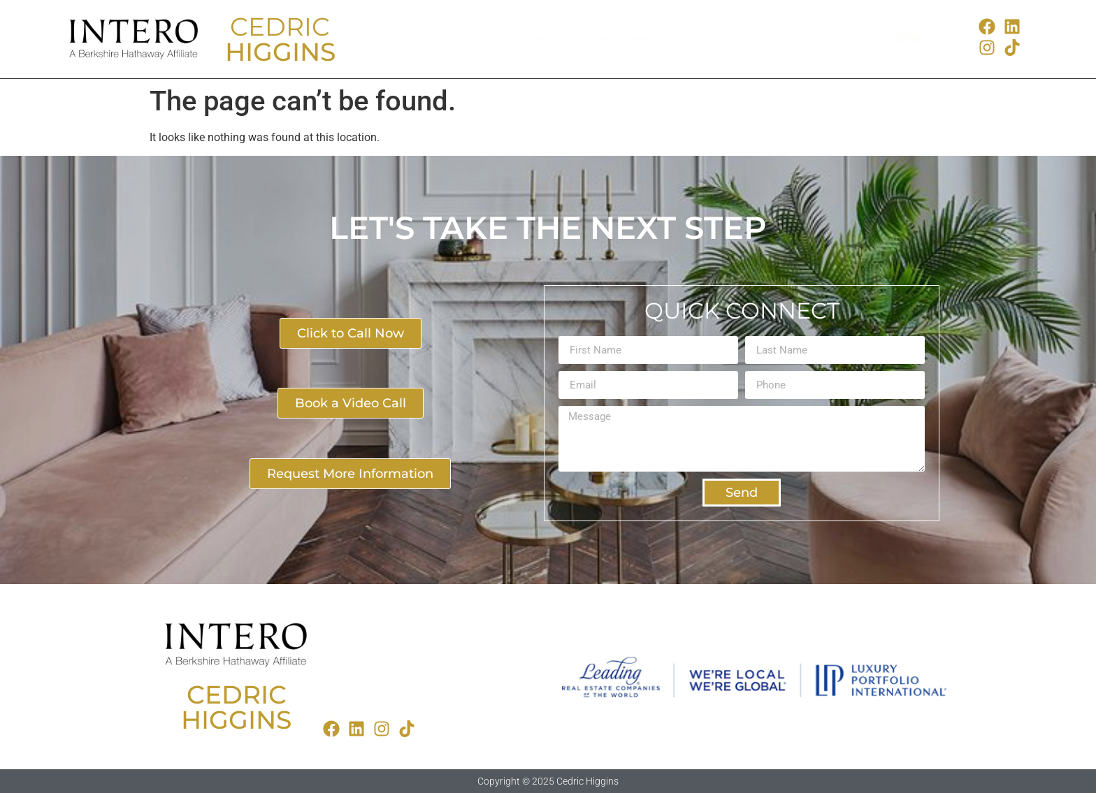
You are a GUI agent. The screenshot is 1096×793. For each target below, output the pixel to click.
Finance (640, 39)
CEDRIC (280, 26)
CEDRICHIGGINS (236, 707)
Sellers (533, 39)
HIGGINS (280, 51)
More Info (754, 39)
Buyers (429, 39)
